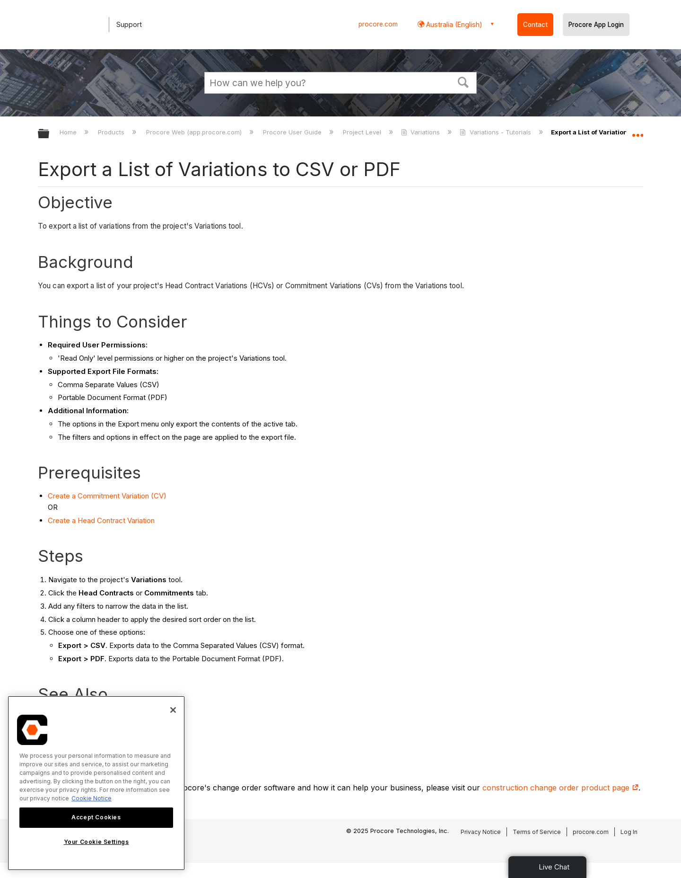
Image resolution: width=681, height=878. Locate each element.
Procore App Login (596, 24)
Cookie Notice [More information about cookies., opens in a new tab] (91, 798)
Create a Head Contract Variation (101, 520)
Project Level (363, 132)
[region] (96, 783)
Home (69, 132)
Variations (421, 132)
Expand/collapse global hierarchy (49, 134)
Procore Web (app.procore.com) (195, 132)
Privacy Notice (481, 831)
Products (112, 132)
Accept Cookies (96, 817)
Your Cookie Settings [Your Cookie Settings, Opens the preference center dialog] (96, 841)
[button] (463, 81)
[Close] (173, 710)
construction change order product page (560, 787)
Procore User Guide (293, 132)
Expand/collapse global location (637, 131)
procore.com (378, 24)
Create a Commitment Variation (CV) (107, 495)
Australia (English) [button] (453, 24)
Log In (628, 831)
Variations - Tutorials (496, 132)
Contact (535, 24)
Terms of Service (537, 831)
